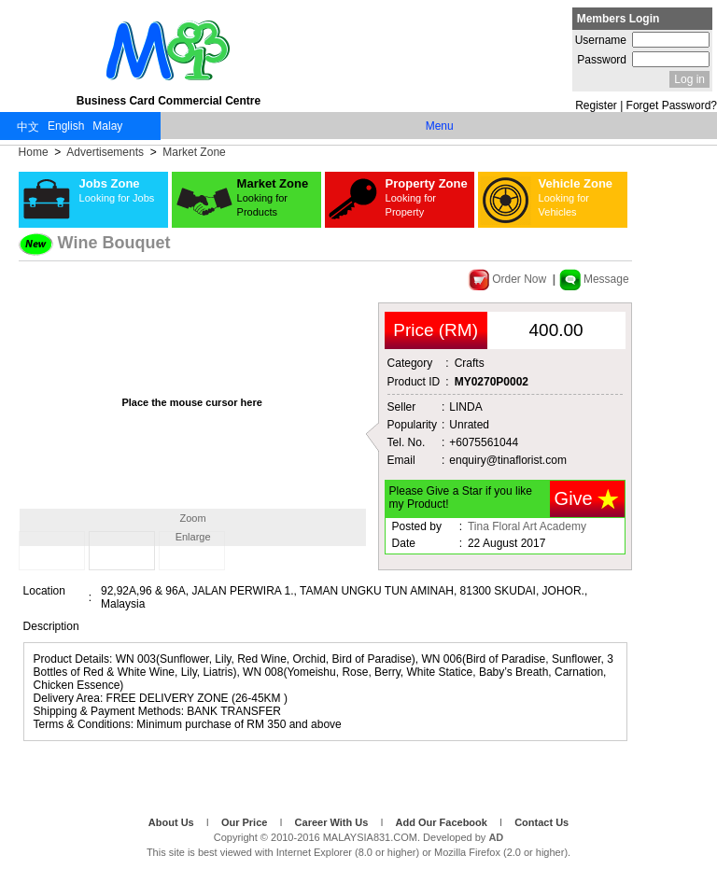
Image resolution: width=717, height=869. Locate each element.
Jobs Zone (117, 189)
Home (35, 152)
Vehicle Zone (575, 196)
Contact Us (541, 822)
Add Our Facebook (443, 822)
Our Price (246, 822)
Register (596, 105)
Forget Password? (671, 105)
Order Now (509, 279)
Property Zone (427, 196)
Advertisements (106, 152)
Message (594, 279)
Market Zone (193, 152)
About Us (172, 822)
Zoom (193, 518)
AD (495, 837)
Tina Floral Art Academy (527, 526)
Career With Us (333, 822)
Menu (440, 126)
